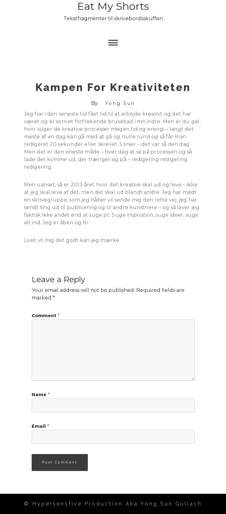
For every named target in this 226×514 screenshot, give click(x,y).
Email (40, 426)
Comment (45, 315)
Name (41, 394)
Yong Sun (120, 103)
